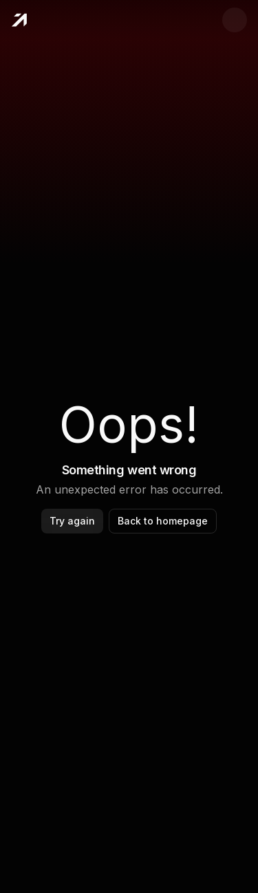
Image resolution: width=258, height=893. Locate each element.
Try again (72, 521)
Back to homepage (163, 521)
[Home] (19, 19)
